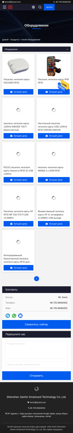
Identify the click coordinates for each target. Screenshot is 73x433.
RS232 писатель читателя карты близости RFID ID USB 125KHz (18, 170)
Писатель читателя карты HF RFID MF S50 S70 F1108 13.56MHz (18, 214)
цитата (49, 7)
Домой (5, 40)
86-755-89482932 (62, 2)
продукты (14, 40)
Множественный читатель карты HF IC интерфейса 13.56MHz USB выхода (51, 214)
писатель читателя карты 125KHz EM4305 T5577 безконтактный (16, 126)
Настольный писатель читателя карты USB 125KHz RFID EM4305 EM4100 (52, 126)
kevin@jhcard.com (11, 2)
